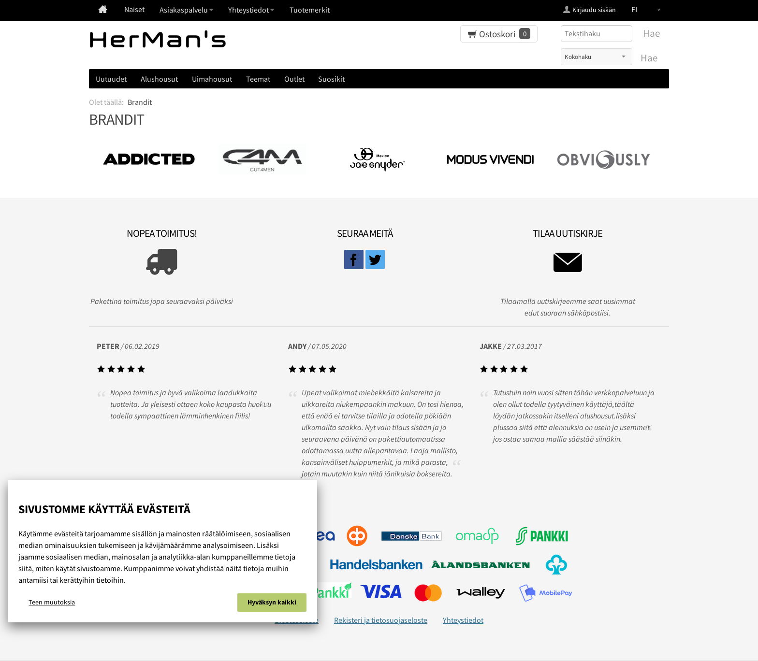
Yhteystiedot (463, 620)
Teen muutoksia (52, 602)
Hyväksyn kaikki (272, 602)
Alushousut (159, 79)
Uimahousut (212, 79)
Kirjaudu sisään (594, 9)
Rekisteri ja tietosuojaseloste (380, 620)
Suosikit (331, 79)
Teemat (258, 79)
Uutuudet (111, 79)
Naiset (134, 9)
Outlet (294, 79)
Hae (649, 58)
